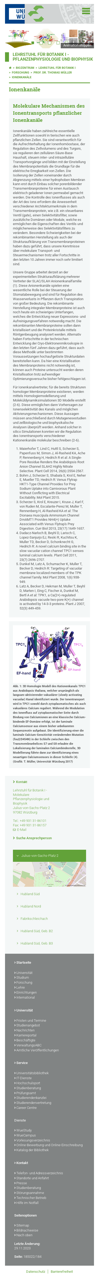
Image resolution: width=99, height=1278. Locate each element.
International (24, 997)
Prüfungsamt (25, 1093)
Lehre (19, 987)
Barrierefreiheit (62, 1272)
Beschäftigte (24, 1040)
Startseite (22, 963)
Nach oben (23, 1235)
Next (84, 38)
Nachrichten (24, 1030)
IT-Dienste (23, 1078)
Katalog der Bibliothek (31, 1150)
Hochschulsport (27, 1083)
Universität (23, 973)
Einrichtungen (25, 992)
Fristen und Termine (30, 1021)
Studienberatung (27, 1088)
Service (21, 1063)
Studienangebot (27, 1025)
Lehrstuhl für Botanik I (57, 68)
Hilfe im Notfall (26, 1203)
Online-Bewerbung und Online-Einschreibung (48, 1145)
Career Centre (25, 1108)
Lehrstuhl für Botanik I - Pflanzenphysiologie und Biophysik (53, 57)
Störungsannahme (29, 1193)
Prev (14, 38)
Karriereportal (25, 1035)
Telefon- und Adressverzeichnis (38, 1173)
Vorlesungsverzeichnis (32, 1140)
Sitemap (21, 1225)
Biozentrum (25, 68)
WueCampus (25, 1135)
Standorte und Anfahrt (31, 1178)
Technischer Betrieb (30, 1198)
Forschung (20, 72)
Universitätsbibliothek (31, 1073)
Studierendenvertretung (32, 1103)
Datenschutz (35, 1272)
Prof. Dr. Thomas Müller (53, 72)
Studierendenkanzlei (30, 1098)
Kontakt (21, 782)
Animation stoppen (77, 45)
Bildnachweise (26, 1230)
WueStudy (23, 1130)
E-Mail (21, 830)
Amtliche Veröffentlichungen (36, 1050)
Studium (21, 978)
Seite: (18, 1257)
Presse (20, 1183)
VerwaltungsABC (27, 1045)
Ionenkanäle (21, 77)
